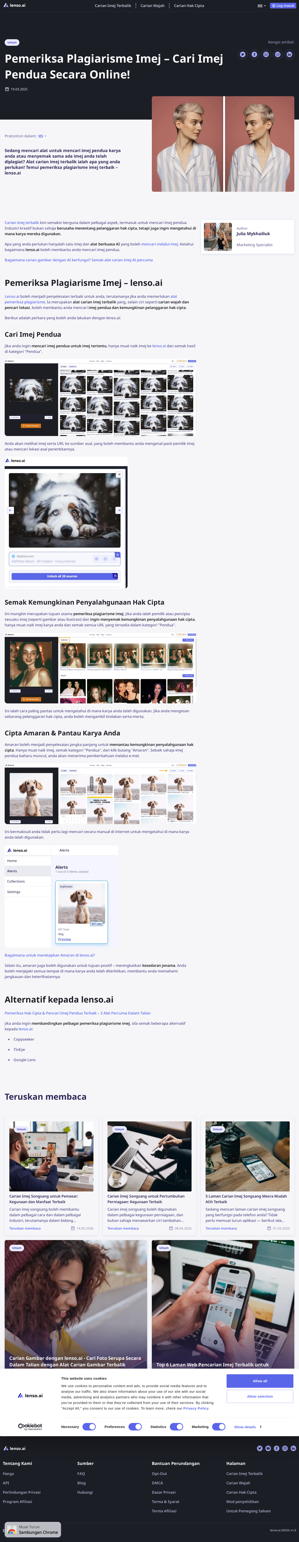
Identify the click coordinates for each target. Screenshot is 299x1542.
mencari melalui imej (159, 244)
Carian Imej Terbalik (113, 5)
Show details (245, 1533)
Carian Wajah (152, 5)
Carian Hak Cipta (189, 5)
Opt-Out (159, 1473)
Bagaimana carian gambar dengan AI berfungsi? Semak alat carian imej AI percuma (79, 259)
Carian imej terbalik (22, 222)
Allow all (260, 1487)
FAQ (81, 1473)
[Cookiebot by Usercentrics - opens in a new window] (30, 1532)
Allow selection (260, 1502)
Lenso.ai (12, 296)
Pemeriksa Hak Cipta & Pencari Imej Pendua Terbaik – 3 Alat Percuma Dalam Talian (78, 1013)
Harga (8, 1473)
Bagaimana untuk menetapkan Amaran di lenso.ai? (50, 955)
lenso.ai (159, 345)
